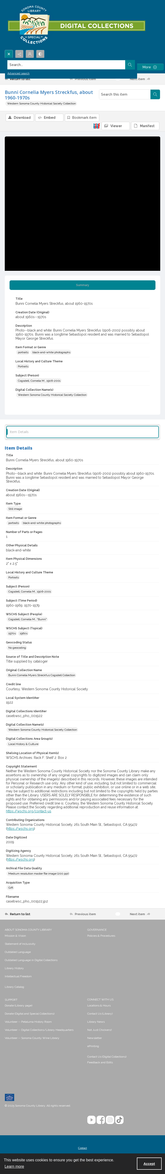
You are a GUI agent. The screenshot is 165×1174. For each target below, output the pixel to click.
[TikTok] (119, 1120)
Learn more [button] (14, 1166)
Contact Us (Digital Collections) (106, 1056)
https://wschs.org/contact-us (28, 811)
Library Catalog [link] (14, 987)
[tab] (82, 285)
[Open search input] (9, 54)
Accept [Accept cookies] (149, 1164)
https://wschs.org (20, 829)
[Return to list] (25, 78)
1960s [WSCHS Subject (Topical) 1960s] (23, 633)
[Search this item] (124, 94)
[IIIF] (96, 126)
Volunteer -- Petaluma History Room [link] (28, 1021)
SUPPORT (11, 999)
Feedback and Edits (100, 1062)
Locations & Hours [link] (99, 1005)
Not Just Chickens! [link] (99, 1030)
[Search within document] (155, 94)
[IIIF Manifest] (145, 126)
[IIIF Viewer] (115, 126)
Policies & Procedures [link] (101, 935)
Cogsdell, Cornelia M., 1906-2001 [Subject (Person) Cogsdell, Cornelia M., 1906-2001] (39, 380)
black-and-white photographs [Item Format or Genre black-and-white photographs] (51, 352)
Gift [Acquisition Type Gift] (10, 887)
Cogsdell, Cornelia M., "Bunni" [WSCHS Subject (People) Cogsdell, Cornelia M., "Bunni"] (27, 619)
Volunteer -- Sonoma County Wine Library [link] (32, 1038)
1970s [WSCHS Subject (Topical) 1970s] (12, 633)
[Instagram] (110, 1120)
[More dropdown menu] (149, 67)
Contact (82, 1148)
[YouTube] (91, 1120)
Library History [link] (14, 968)
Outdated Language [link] (18, 952)
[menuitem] (43, 935)
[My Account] (30, 54)
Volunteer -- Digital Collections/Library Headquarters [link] (39, 1030)
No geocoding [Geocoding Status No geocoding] (17, 647)
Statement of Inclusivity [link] (20, 944)
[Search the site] (66, 64)
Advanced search (18, 73)
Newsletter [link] (94, 1038)
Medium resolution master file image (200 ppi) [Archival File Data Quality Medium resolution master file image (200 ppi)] (38, 873)
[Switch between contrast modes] (40, 54)
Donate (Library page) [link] (18, 1005)
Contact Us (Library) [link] (100, 1013)
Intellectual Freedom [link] (18, 976)
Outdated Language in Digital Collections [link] (31, 960)
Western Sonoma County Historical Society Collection (41, 103)
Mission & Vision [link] (15, 935)
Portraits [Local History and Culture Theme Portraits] (23, 366)
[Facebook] (101, 1120)
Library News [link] (96, 1021)
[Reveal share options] (19, 54)
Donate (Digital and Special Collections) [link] (29, 1013)
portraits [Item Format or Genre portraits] (23, 352)
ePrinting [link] (93, 1046)
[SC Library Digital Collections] (76, 25)
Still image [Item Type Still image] (15, 509)
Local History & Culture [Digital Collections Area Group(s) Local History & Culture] (23, 744)
